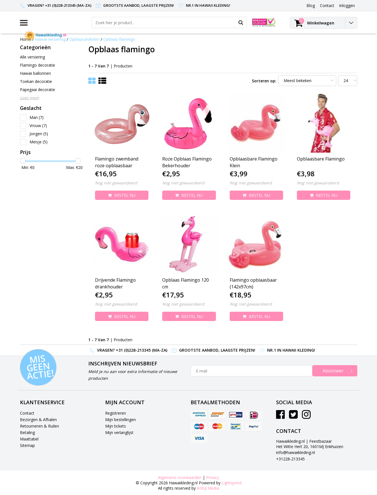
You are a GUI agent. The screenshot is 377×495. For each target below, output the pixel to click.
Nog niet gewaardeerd (116, 183)
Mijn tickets (115, 426)
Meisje (39, 141)
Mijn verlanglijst (119, 432)
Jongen (39, 133)
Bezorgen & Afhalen (38, 419)
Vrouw (38, 125)
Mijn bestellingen (120, 419)
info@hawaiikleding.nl (295, 452)
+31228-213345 (290, 459)
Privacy (212, 477)
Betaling (27, 432)
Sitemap (27, 445)
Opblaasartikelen (84, 39)
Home (25, 39)
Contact (27, 413)
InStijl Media (208, 488)
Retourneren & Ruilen (39, 426)
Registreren (115, 413)
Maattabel (29, 439)
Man (37, 117)
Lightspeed (231, 482)
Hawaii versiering (50, 39)
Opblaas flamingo (119, 39)
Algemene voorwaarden (180, 477)
